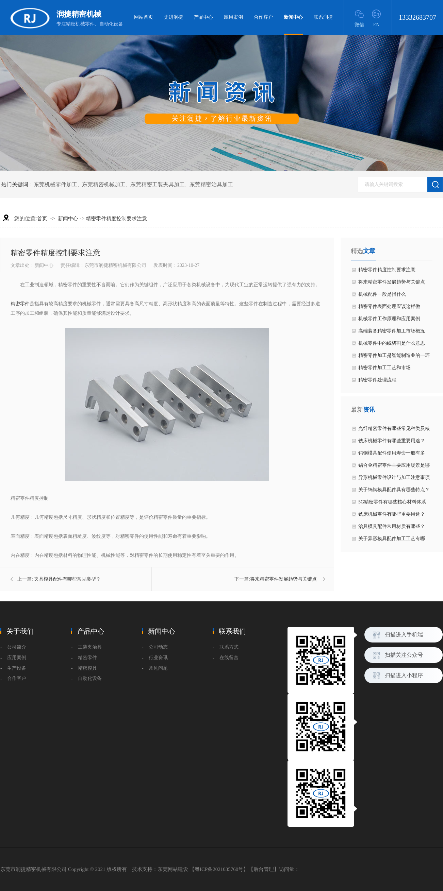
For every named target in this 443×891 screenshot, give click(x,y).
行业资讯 (158, 657)
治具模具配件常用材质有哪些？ (391, 526)
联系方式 (229, 647)
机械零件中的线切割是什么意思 (391, 343)
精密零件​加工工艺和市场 (384, 367)
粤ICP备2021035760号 (219, 869)
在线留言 (229, 657)
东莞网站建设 (173, 869)
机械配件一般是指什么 (382, 294)
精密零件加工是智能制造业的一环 (394, 355)
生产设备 (16, 668)
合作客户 (263, 17)
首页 (42, 218)
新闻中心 (293, 25)
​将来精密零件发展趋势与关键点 (283, 579)
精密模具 (87, 668)
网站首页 (143, 17)
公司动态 (158, 647)
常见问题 (158, 668)
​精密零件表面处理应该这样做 (389, 306)
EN (376, 24)
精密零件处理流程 (377, 379)
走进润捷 (173, 17)
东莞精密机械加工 (104, 184)
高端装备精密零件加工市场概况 (391, 330)
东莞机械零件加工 (55, 184)
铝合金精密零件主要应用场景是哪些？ (394, 467)
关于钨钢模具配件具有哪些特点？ (394, 489)
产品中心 (203, 17)
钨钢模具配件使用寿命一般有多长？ (391, 454)
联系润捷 (323, 17)
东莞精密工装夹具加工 (157, 184)
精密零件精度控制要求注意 (116, 218)
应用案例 (233, 17)
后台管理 (263, 869)
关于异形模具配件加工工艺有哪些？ (391, 540)
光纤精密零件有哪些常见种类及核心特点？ (394, 430)
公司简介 (16, 647)
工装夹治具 (90, 647)
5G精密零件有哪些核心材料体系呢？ (392, 503)
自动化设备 (90, 678)
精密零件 (20, 303)
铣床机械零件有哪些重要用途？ (391, 440)
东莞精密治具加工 (211, 184)
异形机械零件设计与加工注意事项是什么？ (394, 479)
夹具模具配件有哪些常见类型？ (67, 579)
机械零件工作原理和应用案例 (389, 318)
